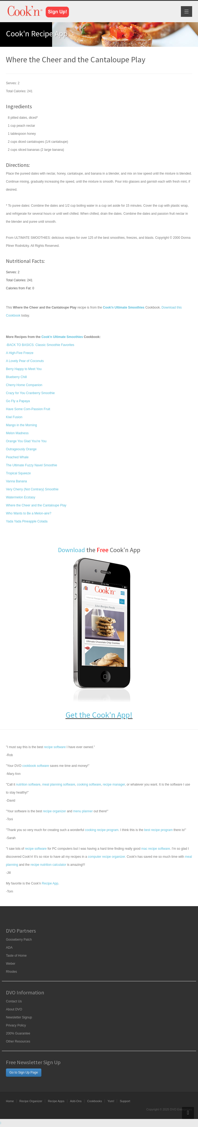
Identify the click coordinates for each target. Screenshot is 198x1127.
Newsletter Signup (19, 1017)
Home (10, 1101)
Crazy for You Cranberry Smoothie (30, 393)
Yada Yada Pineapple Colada (26, 521)
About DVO (14, 1009)
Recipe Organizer (31, 1101)
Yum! (110, 1101)
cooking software (89, 784)
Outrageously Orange (21, 449)
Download (71, 550)
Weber (10, 964)
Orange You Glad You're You (26, 441)
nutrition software (28, 784)
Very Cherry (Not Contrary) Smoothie (32, 489)
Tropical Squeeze (18, 473)
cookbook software (35, 766)
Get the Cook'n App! (99, 715)
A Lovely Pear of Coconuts (25, 361)
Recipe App (50, 883)
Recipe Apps (56, 1101)
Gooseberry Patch (19, 939)
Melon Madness (17, 433)
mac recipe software (155, 849)
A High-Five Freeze (19, 353)
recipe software (55, 747)
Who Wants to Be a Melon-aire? (28, 513)
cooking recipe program (101, 830)
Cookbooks (94, 1101)
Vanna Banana (16, 481)
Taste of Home (16, 955)
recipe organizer (54, 811)
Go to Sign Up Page (23, 1072)
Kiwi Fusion (14, 417)
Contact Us (14, 1001)
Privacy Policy (16, 1025)
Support (125, 1101)
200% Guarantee (18, 1033)
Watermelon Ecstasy (20, 497)
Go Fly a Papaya (18, 401)
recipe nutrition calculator (48, 865)
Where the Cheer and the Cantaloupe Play (36, 505)
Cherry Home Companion (24, 385)
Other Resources (18, 1041)
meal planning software (58, 784)
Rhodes (11, 972)
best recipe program (158, 830)
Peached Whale (17, 457)
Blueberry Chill (16, 377)
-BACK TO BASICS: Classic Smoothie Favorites (40, 345)
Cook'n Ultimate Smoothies (62, 337)
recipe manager (114, 784)
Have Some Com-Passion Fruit (28, 409)
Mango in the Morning (21, 425)
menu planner (83, 811)
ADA (9, 947)
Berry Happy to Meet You (23, 369)
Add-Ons (75, 1101)
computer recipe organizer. (107, 857)
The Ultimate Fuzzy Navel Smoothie (31, 465)
